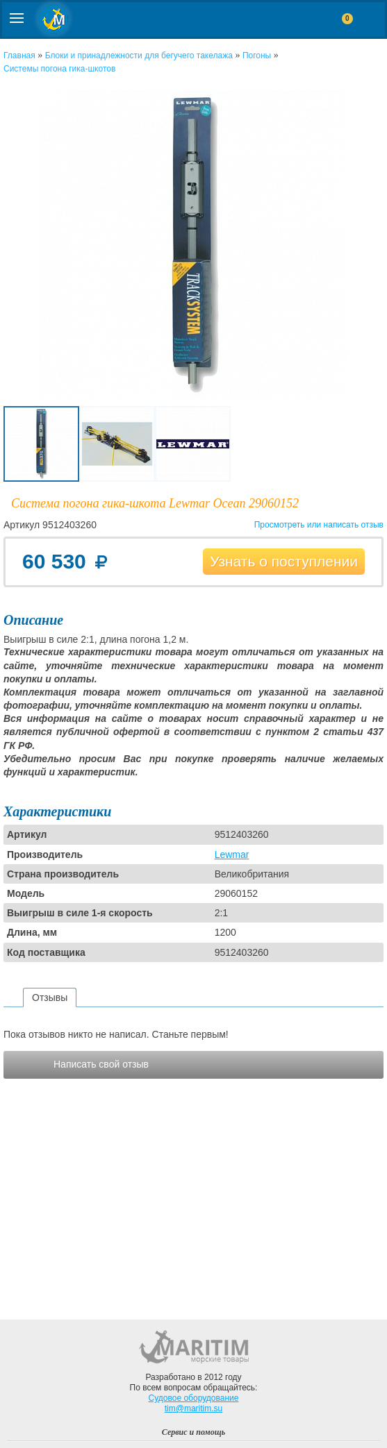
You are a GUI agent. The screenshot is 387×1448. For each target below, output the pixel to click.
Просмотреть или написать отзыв (319, 525)
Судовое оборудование (194, 1398)
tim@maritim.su (194, 1408)
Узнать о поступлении (284, 561)
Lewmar (232, 854)
